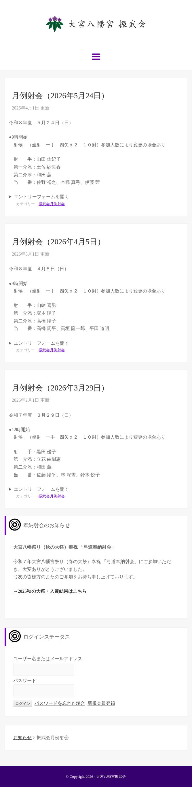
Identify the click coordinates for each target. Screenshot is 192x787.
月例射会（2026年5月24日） (60, 95)
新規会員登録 (101, 703)
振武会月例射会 (52, 204)
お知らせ (22, 737)
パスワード (24, 680)
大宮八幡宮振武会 (111, 776)
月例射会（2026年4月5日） (58, 241)
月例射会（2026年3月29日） (60, 388)
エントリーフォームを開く (41, 196)
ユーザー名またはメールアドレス (47, 658)
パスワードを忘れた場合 (60, 703)
